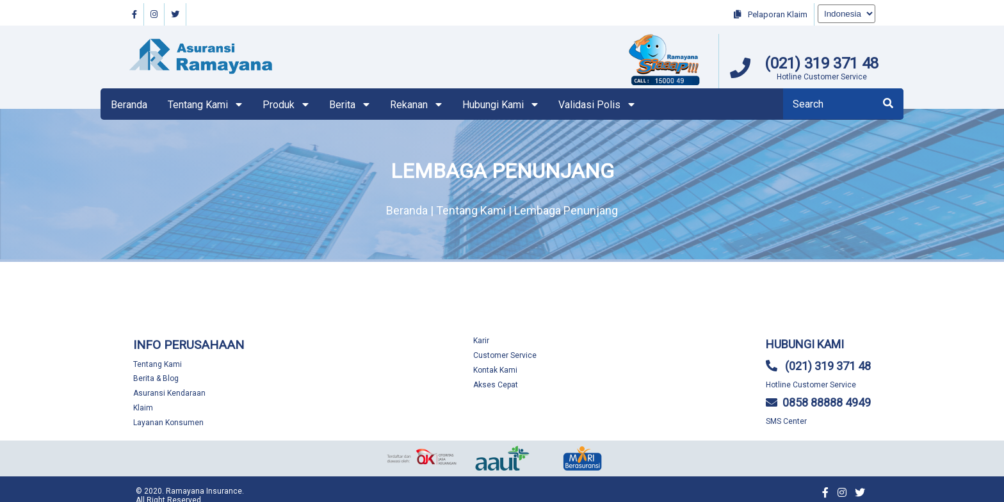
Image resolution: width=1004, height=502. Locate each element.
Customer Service (505, 355)
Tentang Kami (157, 364)
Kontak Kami (495, 370)
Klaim (143, 407)
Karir (481, 340)
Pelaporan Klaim (770, 14)
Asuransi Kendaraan (169, 393)
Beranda (129, 105)
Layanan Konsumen (168, 422)
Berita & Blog (156, 378)
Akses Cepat (495, 384)
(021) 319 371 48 (821, 63)
